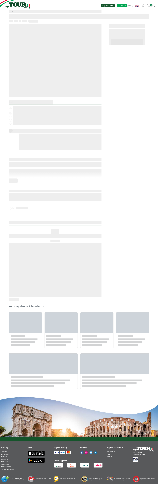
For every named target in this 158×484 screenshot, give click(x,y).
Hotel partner (111, 452)
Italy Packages (107, 5)
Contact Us (4, 459)
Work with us (5, 457)
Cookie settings (6, 467)
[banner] (18, 5)
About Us (4, 452)
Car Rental (122, 5)
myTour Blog (5, 454)
